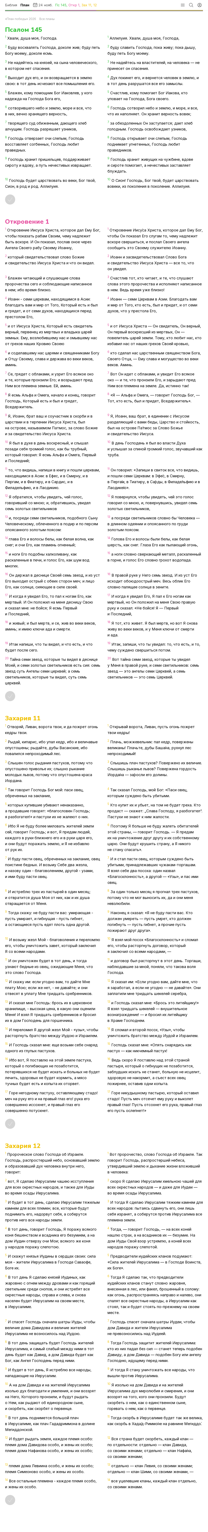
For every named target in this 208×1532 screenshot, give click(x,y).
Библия (11, 5)
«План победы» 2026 (20, 19)
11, (90, 5)
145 (63, 5)
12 (95, 5)
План (24, 5)
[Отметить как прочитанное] (10, 199)
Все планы (47, 19)
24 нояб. (42, 4)
